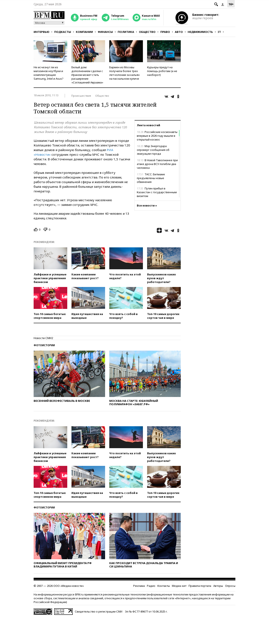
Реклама (139, 586)
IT (219, 32)
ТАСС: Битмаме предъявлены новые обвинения (151, 178)
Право (165, 32)
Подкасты (62, 32)
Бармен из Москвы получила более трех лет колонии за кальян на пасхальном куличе (124, 72)
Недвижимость (200, 32)
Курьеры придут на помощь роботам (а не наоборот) (162, 71)
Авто (179, 32)
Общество (147, 32)
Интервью (41, 32)
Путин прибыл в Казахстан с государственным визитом (157, 192)
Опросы (230, 586)
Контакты (163, 586)
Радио (151, 586)
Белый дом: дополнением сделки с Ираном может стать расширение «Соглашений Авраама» (87, 74)
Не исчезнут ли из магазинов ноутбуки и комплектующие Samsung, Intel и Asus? (48, 72)
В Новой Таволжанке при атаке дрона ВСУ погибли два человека (157, 164)
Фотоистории (44, 345)
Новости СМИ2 (43, 338)
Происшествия (81, 95)
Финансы (105, 32)
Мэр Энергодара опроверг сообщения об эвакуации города (153, 150)
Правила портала (200, 586)
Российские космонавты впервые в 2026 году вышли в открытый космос (157, 135)
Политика (126, 32)
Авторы (218, 586)
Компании (84, 32)
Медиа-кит (179, 586)
